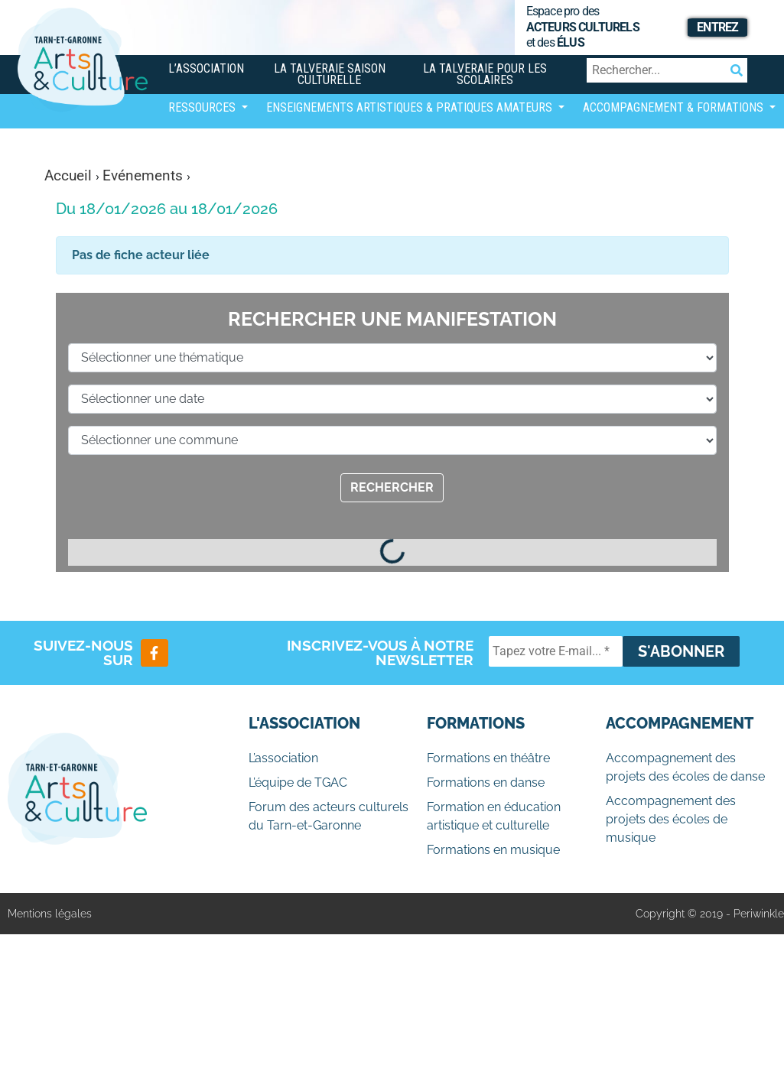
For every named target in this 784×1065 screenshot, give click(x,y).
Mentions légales (50, 914)
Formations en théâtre (488, 758)
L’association (206, 68)
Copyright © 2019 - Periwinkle (710, 914)
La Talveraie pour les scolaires (485, 74)
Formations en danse (486, 782)
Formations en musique (493, 850)
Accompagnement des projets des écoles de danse (685, 767)
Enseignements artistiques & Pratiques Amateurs (410, 107)
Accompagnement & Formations (674, 107)
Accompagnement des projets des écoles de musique (671, 819)
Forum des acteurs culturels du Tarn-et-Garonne (328, 816)
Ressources (203, 107)
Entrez (717, 27)
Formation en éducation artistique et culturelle (494, 816)
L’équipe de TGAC (298, 782)
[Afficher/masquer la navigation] (180, 149)
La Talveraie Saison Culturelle (329, 74)
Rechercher (392, 487)
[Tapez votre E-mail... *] (556, 651)
